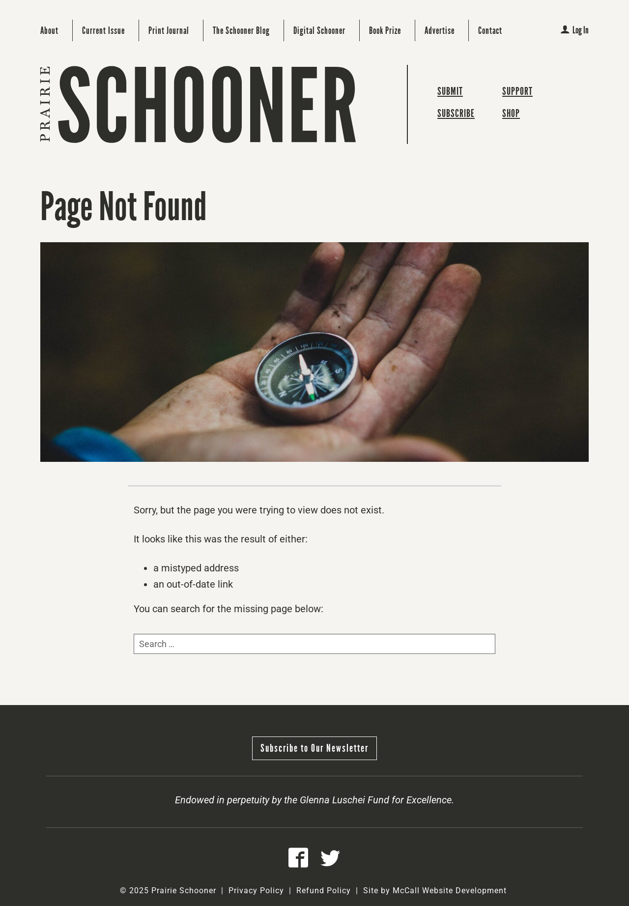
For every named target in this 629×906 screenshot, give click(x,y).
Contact (490, 30)
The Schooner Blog (241, 30)
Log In (574, 30)
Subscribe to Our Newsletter (314, 748)
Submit (450, 91)
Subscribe (456, 113)
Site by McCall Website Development (435, 890)
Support (517, 91)
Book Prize (385, 30)
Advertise (440, 30)
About (49, 30)
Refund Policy (323, 890)
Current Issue (103, 30)
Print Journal (168, 30)
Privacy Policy (256, 890)
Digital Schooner (319, 30)
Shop (511, 113)
